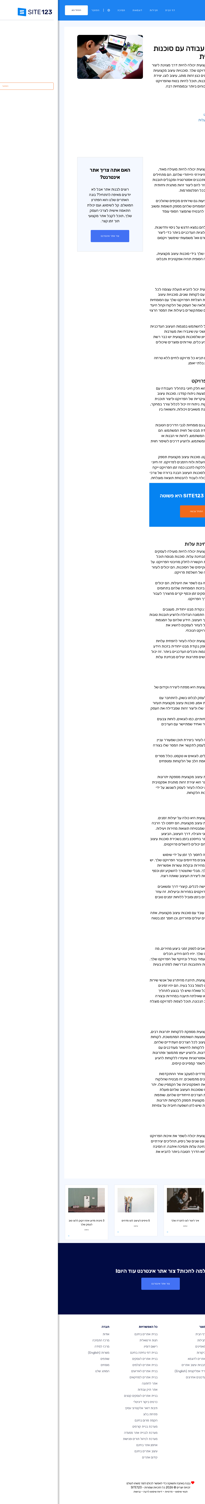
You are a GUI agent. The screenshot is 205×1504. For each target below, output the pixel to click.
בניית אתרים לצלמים (87, 1365)
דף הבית (112, 10)
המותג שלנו (44, 1371)
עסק (183, 1171)
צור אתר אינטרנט (52, 236)
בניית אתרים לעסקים (87, 1359)
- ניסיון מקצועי (175, 109)
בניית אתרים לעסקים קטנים (83, 1396)
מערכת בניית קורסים (87, 1426)
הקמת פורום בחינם (88, 1420)
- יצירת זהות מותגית (170, 125)
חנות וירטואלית (91, 1340)
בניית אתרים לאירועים (86, 1371)
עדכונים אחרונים (138, 1377)
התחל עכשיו (138, 511)
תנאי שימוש (123, 1491)
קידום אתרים (92, 1457)
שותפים (47, 1359)
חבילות (96, 10)
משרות (40, 1353)
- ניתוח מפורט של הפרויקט (166, 114)
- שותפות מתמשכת (171, 141)
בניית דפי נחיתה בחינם (86, 1353)
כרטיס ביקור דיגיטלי (88, 1402)
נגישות (79, 1491)
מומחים (47, 1365)
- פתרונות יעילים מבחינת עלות (163, 120)
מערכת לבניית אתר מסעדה (83, 1433)
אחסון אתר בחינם (89, 1445)
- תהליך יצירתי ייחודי (170, 104)
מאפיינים (142, 1346)
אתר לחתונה (92, 1383)
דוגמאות (79, 10)
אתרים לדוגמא (139, 1359)
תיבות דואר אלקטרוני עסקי (83, 1408)
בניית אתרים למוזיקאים (86, 1377)
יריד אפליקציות (132, 1371)
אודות (48, 1334)
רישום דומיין (93, 1346)
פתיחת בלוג (92, 1414)
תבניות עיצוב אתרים (136, 1365)
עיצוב (157, 37)
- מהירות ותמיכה (173, 135)
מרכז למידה (177, 37)
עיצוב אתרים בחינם (88, 1451)
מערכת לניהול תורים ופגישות (82, 1439)
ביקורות (143, 1353)
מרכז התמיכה (42, 1340)
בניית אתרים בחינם (88, 1334)
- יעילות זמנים (175, 130)
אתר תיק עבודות (90, 1389)
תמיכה (63, 10)
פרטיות (111, 1491)
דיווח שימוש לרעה (94, 1491)
